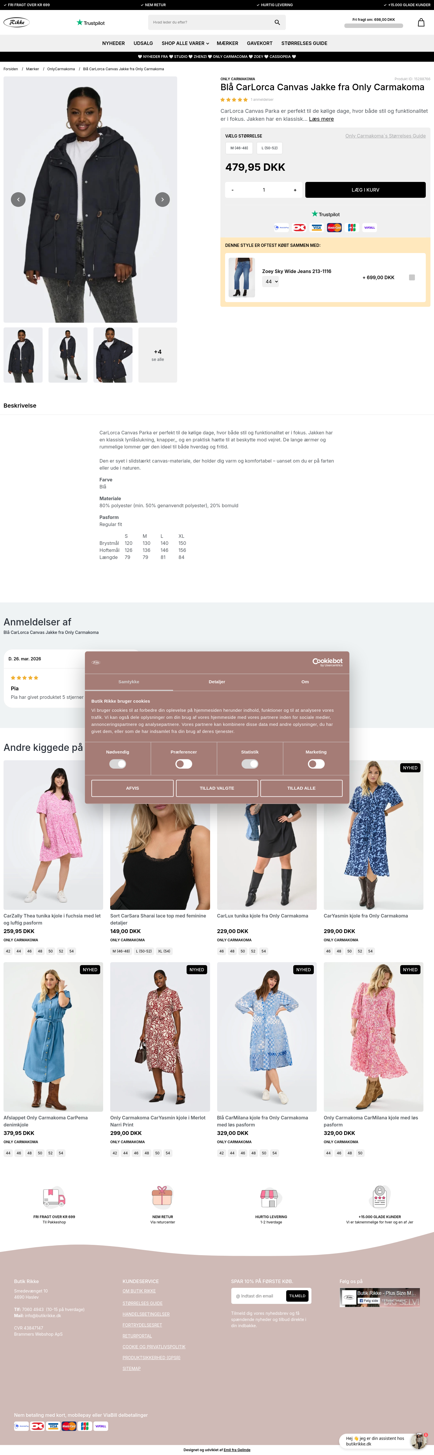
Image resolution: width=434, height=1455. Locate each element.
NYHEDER (113, 43)
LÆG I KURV (365, 190)
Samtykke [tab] (128, 681)
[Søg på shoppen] (277, 22)
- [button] (233, 190)
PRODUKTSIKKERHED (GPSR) (151, 1357)
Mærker (32, 69)
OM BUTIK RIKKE (139, 1290)
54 (71, 951)
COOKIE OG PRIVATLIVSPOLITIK (154, 1346)
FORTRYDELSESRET (142, 1324)
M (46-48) (121, 951)
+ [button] (295, 190)
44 (18, 951)
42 (8, 951)
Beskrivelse (20, 405)
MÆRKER (227, 43)
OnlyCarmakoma (61, 69)
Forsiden (11, 69)
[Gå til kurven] (421, 22)
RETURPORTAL (137, 1335)
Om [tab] (305, 681)
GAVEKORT (260, 43)
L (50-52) (144, 951)
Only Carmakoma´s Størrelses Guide (385, 136)
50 (50, 951)
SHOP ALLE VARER (185, 43)
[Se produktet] (242, 277)
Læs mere (321, 119)
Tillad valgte (217, 788)
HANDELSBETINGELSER (146, 1314)
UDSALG (143, 43)
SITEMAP (131, 1368)
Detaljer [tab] (217, 681)
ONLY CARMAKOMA (237, 79)
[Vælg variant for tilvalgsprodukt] (270, 281)
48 (40, 951)
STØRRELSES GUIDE (304, 43)
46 (29, 951)
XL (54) (164, 951)
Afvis (132, 788)
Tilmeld (297, 1295)
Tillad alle (301, 788)
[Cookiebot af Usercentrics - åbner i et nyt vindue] (317, 662)
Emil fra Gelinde (237, 1450)
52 (61, 951)
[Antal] (263, 190)
